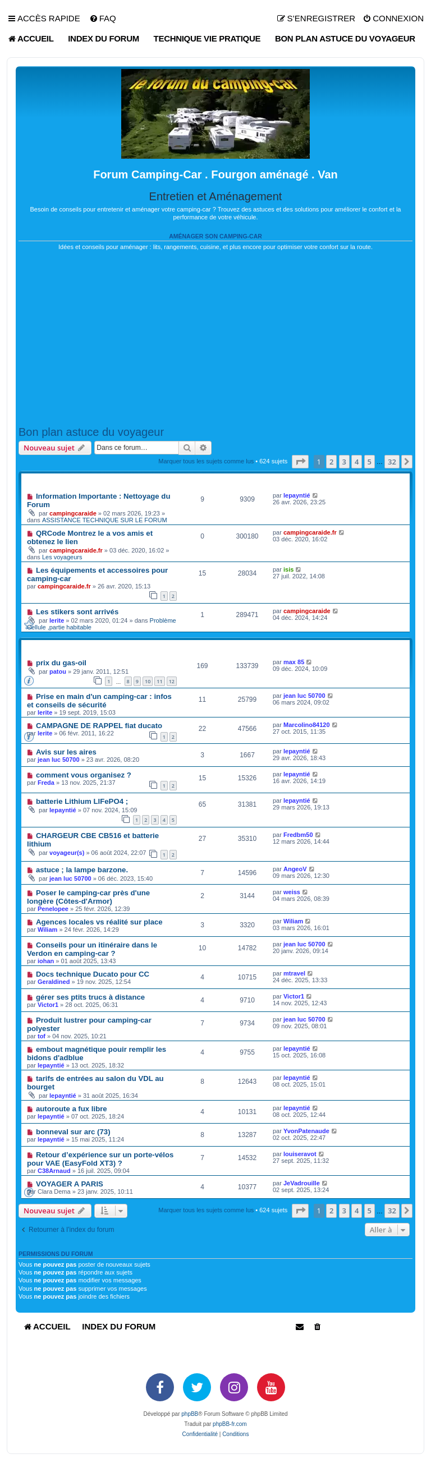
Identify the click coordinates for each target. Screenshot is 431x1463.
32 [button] (392, 462)
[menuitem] (103, 18)
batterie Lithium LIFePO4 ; (82, 801)
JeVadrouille (301, 1183)
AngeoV (295, 869)
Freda (46, 782)
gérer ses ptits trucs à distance (90, 997)
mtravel (294, 973)
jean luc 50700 (304, 695)
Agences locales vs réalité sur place (99, 922)
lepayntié (296, 495)
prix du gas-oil (61, 663)
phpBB (189, 1414)
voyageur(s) (66, 852)
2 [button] (331, 462)
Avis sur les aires (66, 752)
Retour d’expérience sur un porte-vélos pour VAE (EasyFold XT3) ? (100, 1159)
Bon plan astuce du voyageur (91, 432)
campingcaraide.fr (76, 550)
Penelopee (53, 908)
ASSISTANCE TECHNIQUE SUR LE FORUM (104, 520)
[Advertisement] (215, 338)
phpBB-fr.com (230, 1424)
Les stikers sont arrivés (77, 612)
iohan (46, 961)
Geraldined (54, 981)
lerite (56, 620)
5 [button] (370, 462)
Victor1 (48, 1004)
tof (41, 1036)
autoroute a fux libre (71, 1109)
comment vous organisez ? (83, 775)
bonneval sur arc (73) (73, 1132)
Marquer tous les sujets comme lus (206, 461)
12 (172, 681)
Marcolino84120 (306, 724)
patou (57, 671)
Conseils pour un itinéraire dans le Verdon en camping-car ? (92, 949)
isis (288, 569)
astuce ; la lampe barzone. (82, 870)
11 (159, 681)
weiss (291, 892)
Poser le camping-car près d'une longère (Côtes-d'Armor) (88, 897)
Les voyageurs (62, 557)
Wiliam (47, 929)
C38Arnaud (54, 1170)
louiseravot (300, 1154)
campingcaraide (73, 513)
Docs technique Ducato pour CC (92, 974)
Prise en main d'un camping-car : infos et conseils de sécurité (99, 700)
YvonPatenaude (306, 1131)
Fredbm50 (298, 834)
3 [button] (344, 462)
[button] (300, 461)
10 (147, 681)
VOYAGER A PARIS (69, 1184)
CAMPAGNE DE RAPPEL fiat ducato (99, 725)
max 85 (293, 662)
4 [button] (357, 462)
